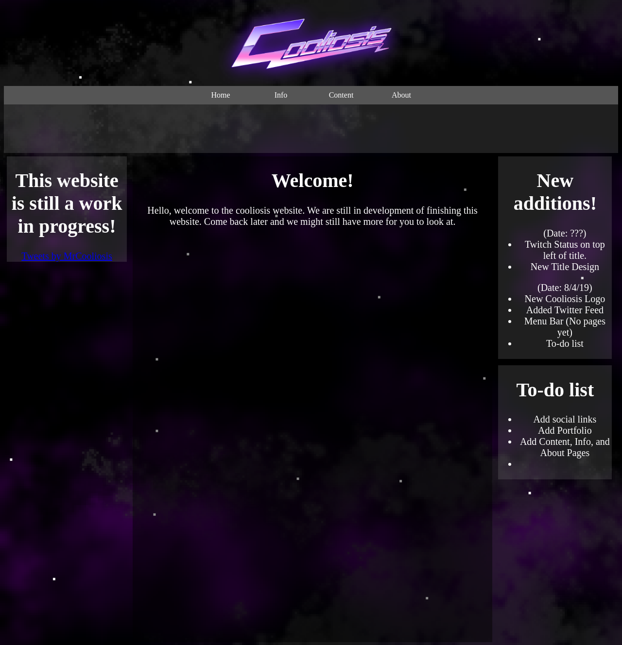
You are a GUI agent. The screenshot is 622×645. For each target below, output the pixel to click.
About (401, 95)
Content (341, 95)
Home (220, 95)
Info (281, 95)
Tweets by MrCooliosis (66, 256)
